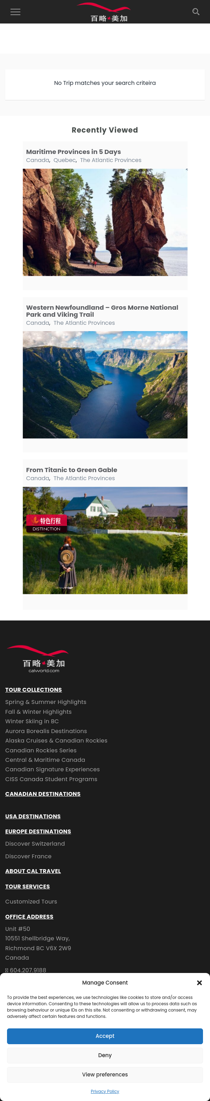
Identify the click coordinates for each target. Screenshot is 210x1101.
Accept (105, 1036)
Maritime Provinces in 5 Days (73, 151)
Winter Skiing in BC (32, 721)
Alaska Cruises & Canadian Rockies (56, 741)
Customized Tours (31, 902)
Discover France (28, 856)
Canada (37, 160)
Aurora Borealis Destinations (46, 731)
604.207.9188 (28, 970)
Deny (104, 1055)
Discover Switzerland (35, 844)
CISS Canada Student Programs (51, 779)
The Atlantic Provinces (110, 160)
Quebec (65, 160)
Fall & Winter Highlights (38, 712)
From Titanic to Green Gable (71, 469)
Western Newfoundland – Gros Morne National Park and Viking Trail (102, 311)
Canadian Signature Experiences (52, 769)
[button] (199, 982)
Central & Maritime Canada (45, 760)
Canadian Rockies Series (41, 750)
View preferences (105, 1074)
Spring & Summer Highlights (46, 702)
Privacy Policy (105, 1091)
